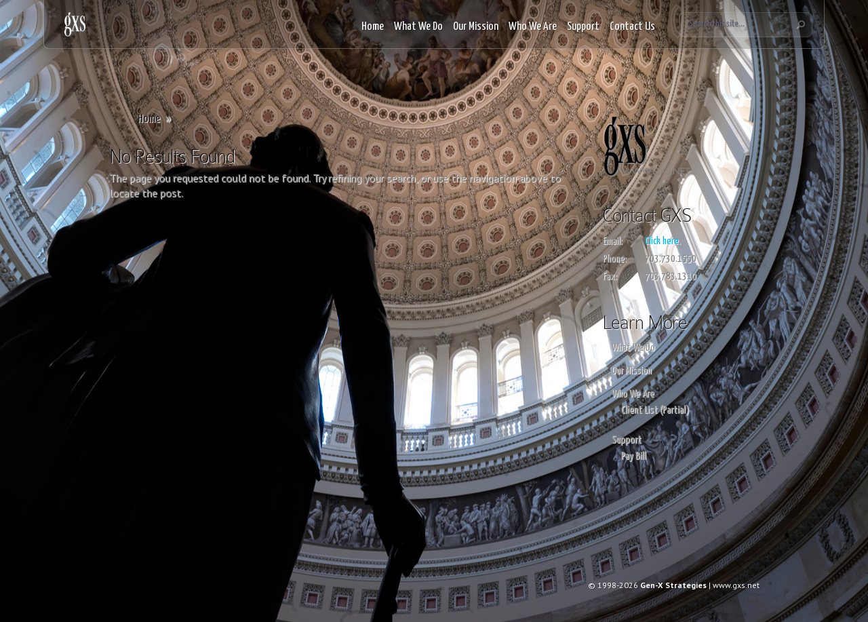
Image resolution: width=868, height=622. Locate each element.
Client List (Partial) (655, 410)
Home (372, 27)
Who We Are (533, 27)
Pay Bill (633, 456)
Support (583, 27)
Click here (662, 241)
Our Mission (475, 27)
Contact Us (632, 27)
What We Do (418, 27)
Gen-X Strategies (673, 585)
